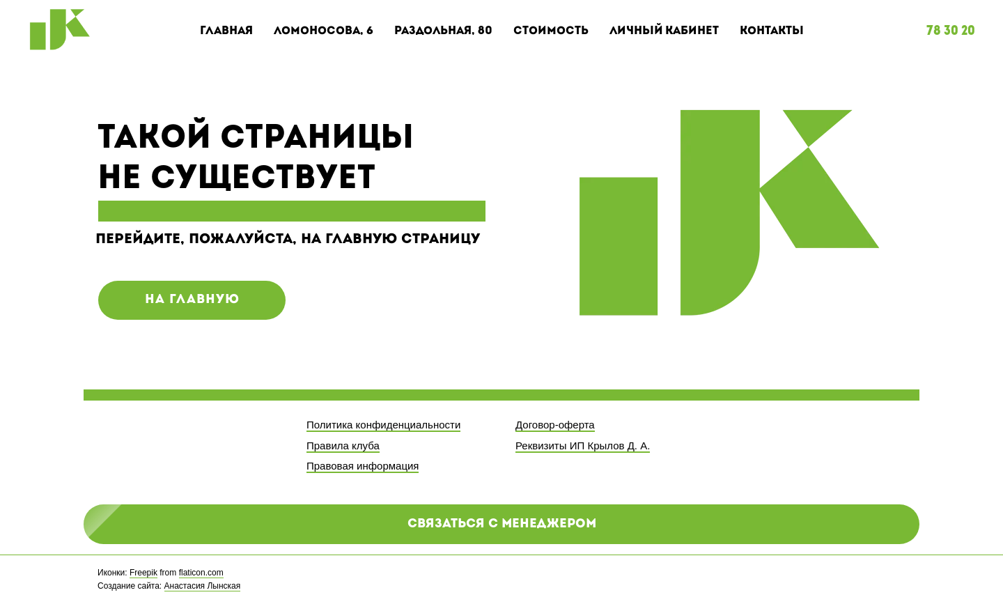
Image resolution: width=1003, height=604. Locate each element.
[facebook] (868, 579)
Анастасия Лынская (202, 586)
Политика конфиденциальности (383, 425)
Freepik (143, 573)
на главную (192, 300)
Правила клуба (343, 445)
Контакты (772, 31)
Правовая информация (362, 466)
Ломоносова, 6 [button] (323, 31)
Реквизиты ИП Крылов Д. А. (582, 445)
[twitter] (895, 579)
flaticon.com (201, 573)
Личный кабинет (664, 31)
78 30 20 (950, 31)
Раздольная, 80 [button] (443, 31)
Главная (226, 31)
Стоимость (551, 31)
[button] (501, 524)
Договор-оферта (555, 425)
